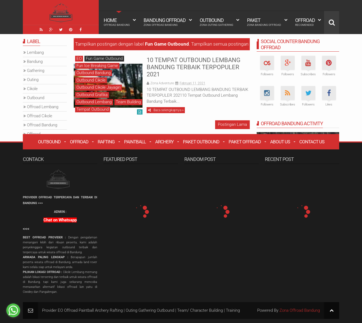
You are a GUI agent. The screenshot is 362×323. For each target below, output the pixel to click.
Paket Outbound (201, 141)
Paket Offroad (245, 141)
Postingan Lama (232, 124)
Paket (264, 22)
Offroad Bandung (42, 124)
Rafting (106, 141)
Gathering (35, 70)
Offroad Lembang (42, 106)
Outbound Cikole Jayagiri (98, 87)
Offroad (305, 22)
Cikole (32, 88)
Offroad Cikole (39, 115)
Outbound (216, 22)
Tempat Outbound (92, 109)
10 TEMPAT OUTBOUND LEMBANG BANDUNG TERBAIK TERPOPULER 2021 (193, 67)
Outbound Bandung (93, 72)
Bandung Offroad (165, 22)
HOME (117, 22)
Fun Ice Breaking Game (97, 65)
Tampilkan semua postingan (219, 44)
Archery (164, 141)
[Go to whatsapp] (13, 310)
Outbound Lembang (94, 101)
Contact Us (311, 141)
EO (79, 58)
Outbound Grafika (92, 94)
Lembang (35, 52)
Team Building (128, 101)
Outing (33, 79)
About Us (280, 141)
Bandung (35, 61)
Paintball (135, 141)
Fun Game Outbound (104, 58)
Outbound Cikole (91, 80)
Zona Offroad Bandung (299, 310)
